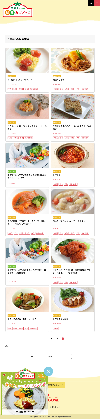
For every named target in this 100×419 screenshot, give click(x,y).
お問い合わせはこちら (50, 384)
